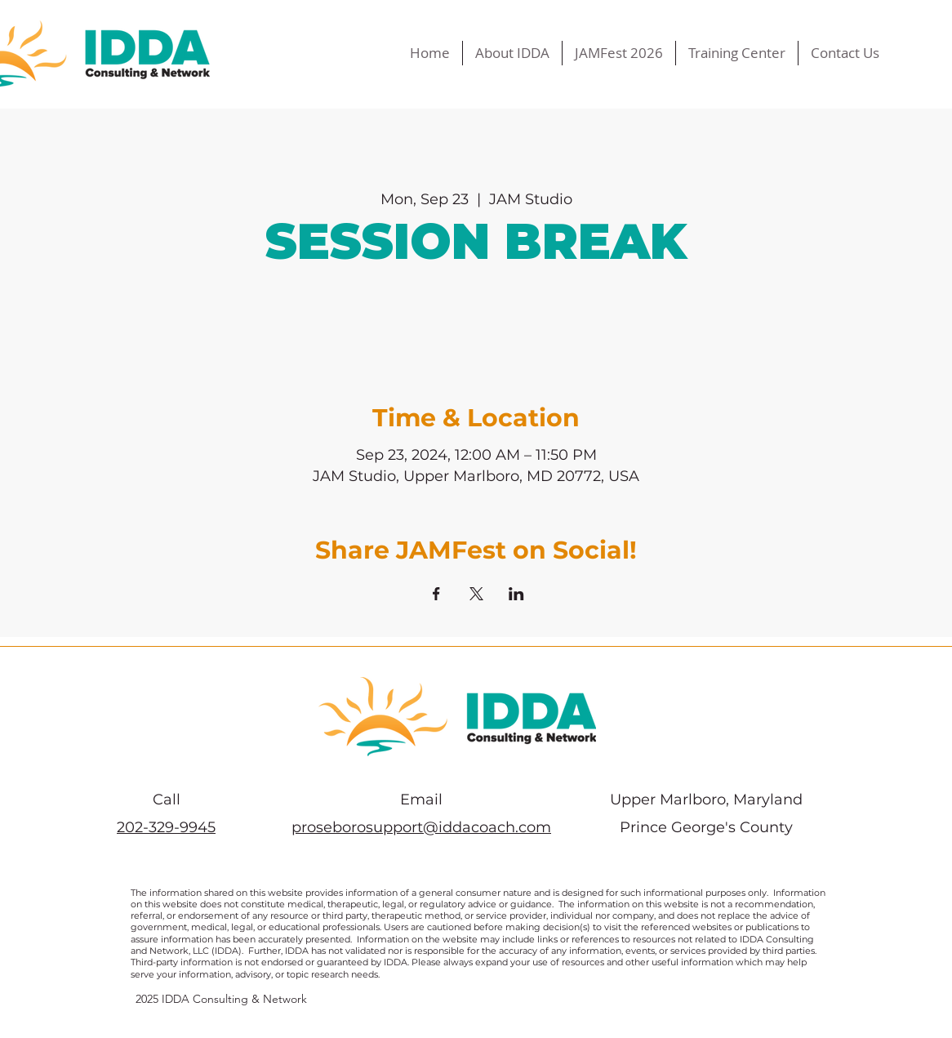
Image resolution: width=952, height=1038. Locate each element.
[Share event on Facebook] (436, 593)
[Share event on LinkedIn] (516, 593)
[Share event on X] (476, 593)
